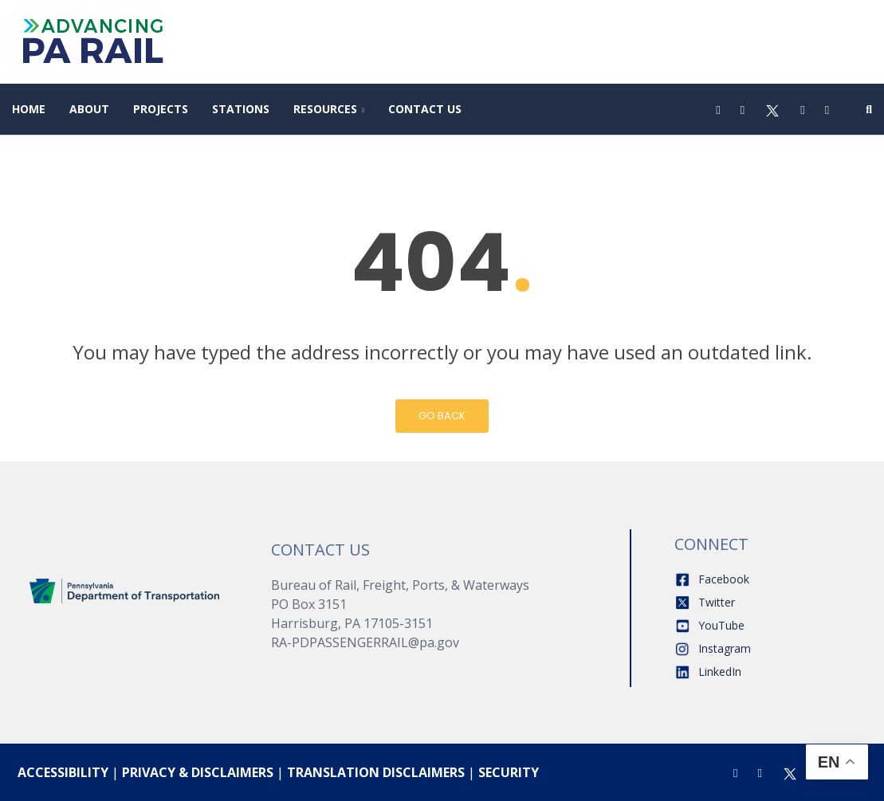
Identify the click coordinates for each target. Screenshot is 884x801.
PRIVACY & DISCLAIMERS (197, 772)
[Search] (869, 109)
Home (28, 108)
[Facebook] (718, 109)
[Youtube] (802, 109)
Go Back (442, 415)
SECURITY (508, 772)
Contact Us (425, 108)
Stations (240, 108)
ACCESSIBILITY (63, 772)
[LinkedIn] (827, 109)
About (89, 108)
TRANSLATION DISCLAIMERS (376, 772)
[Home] (124, 589)
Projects (160, 108)
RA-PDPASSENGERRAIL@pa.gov (365, 642)
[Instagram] (743, 109)
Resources (325, 108)
